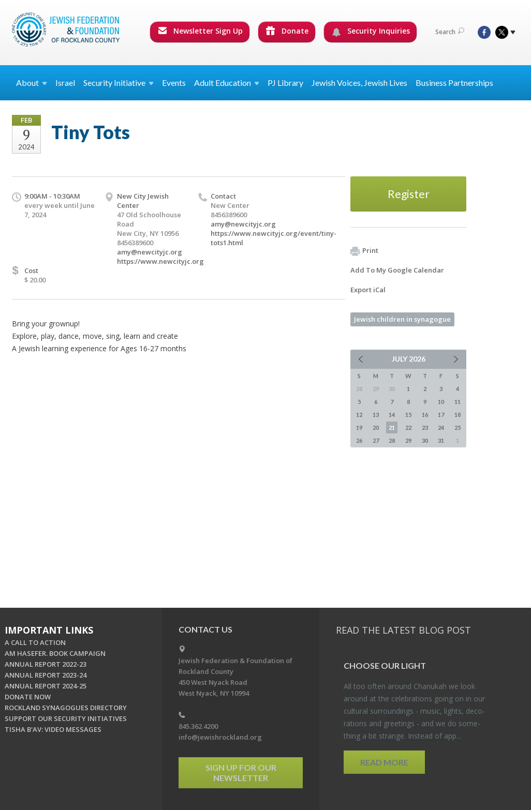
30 (425, 440)
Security (118, 82)
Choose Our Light (385, 665)
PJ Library (285, 82)
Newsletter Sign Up (200, 31)
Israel (65, 82)
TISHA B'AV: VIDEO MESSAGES (53, 729)
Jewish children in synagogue (402, 319)
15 (408, 414)
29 (408, 440)
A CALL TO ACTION (35, 642)
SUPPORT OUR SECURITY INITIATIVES (66, 718)
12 (359, 414)
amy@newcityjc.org (149, 252)
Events (174, 82)
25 (457, 427)
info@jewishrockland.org (220, 737)
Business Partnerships (454, 82)
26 (359, 440)
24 (441, 427)
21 (392, 427)
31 (441, 440)
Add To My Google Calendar (397, 270)
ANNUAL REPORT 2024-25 (45, 686)
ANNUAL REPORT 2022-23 (45, 664)
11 (457, 401)
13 (376, 414)
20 (376, 427)
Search (449, 31)
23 (425, 427)
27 (376, 440)
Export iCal (368, 289)
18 (457, 414)
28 (392, 440)
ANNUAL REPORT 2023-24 (45, 675)
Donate (287, 31)
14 (392, 414)
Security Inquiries (371, 31)
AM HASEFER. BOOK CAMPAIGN (55, 653)
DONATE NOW (28, 696)
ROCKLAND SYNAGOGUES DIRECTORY (66, 707)
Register (409, 193)
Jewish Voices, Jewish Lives (359, 82)
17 (441, 414)
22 (408, 427)
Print (364, 251)
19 (359, 427)
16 (425, 414)
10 (441, 401)
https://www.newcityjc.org (160, 261)
